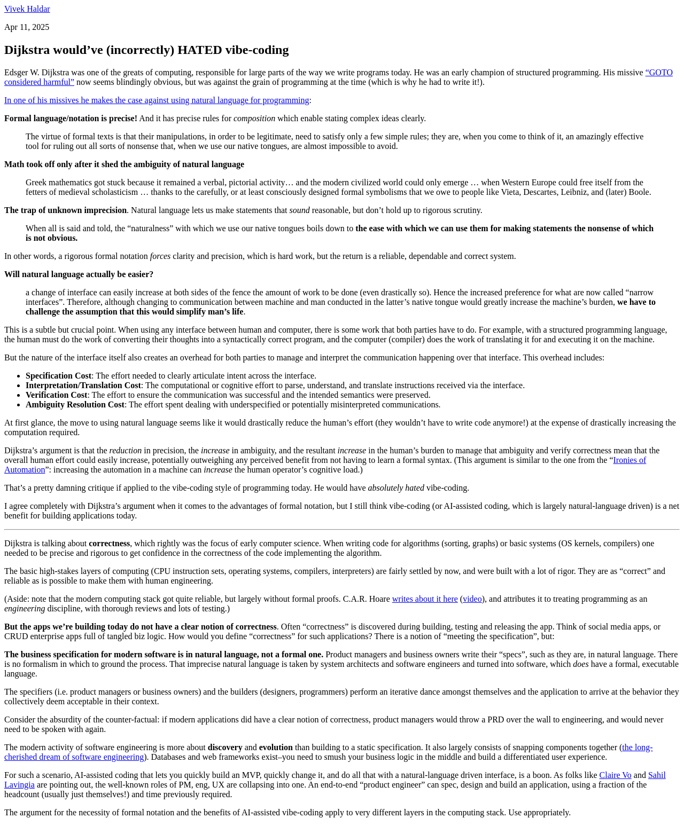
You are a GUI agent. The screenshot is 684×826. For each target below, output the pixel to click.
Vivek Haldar (27, 8)
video (472, 598)
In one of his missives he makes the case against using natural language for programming (156, 100)
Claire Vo (616, 775)
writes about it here (425, 598)
